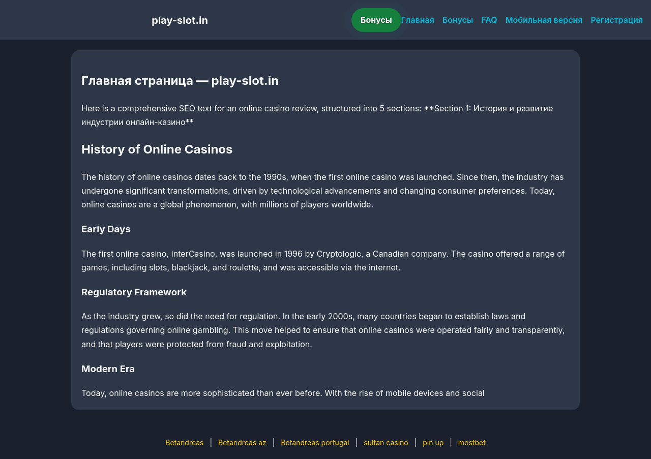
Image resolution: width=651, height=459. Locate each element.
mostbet (472, 442)
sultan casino (386, 442)
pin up (433, 442)
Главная (417, 20)
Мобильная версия (544, 20)
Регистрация (616, 20)
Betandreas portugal (315, 442)
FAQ (489, 20)
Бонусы (376, 20)
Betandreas (184, 442)
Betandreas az (242, 442)
